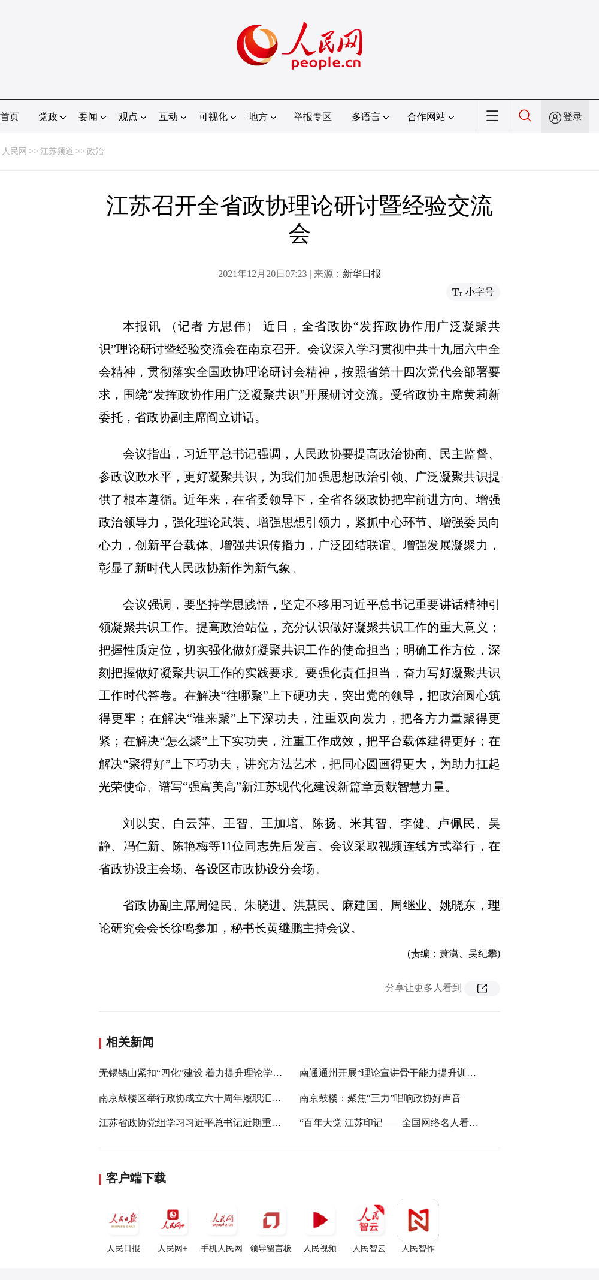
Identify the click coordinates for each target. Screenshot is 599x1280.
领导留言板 (271, 1226)
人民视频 (320, 1226)
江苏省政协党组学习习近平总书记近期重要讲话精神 (209, 1123)
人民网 (14, 151)
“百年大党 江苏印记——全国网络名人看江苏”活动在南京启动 (429, 1123)
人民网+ (172, 1226)
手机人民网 (222, 1226)
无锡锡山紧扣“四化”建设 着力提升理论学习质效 (200, 1073)
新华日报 (362, 274)
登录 (572, 117)
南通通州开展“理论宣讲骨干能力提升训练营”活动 (404, 1073)
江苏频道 (57, 151)
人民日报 (123, 1226)
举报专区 (313, 117)
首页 (9, 117)
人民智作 (418, 1226)
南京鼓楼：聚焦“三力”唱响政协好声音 (380, 1098)
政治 (95, 151)
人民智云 (369, 1226)
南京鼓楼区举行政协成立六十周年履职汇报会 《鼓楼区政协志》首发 (244, 1098)
